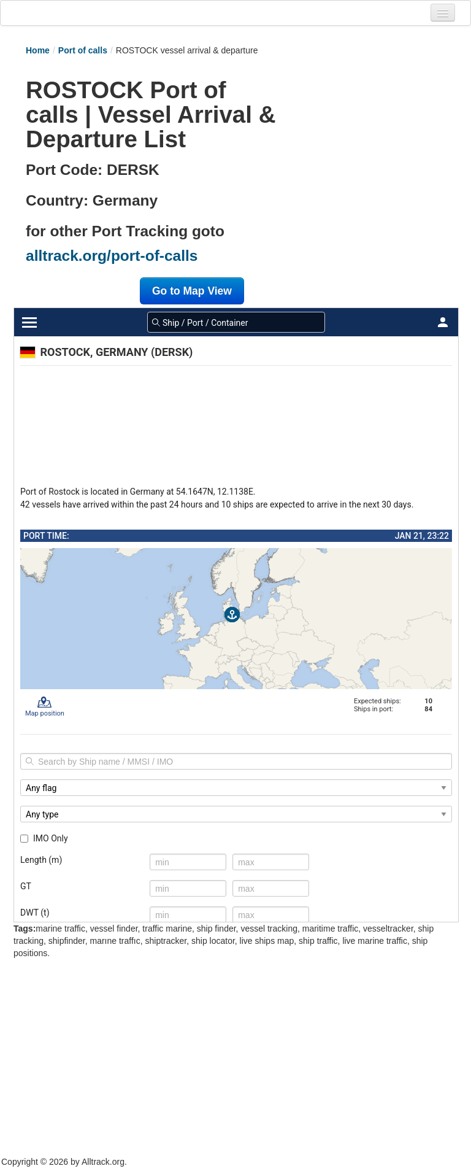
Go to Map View (192, 291)
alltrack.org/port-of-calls (111, 255)
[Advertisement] (362, 133)
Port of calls (82, 50)
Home (38, 50)
